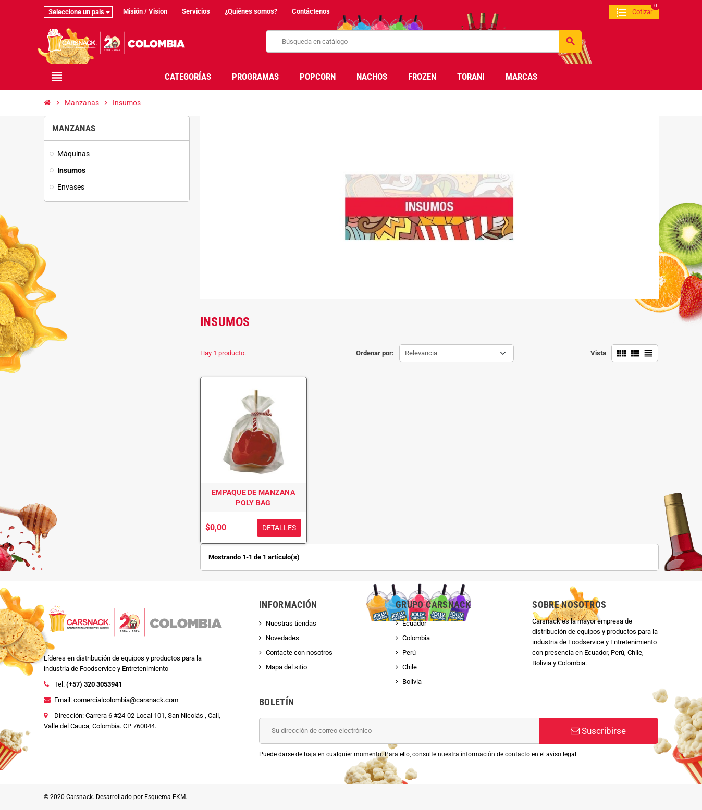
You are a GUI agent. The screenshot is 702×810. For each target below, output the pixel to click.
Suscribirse (598, 731)
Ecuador (414, 623)
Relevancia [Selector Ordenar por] (421, 353)
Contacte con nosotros (299, 652)
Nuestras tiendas (291, 623)
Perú (409, 652)
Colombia (416, 638)
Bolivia (412, 682)
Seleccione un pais (76, 12)
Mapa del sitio (286, 667)
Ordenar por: (375, 353)
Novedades (282, 638)
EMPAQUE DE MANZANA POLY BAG (253, 497)
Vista (598, 353)
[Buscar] (423, 41)
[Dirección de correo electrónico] (399, 731)
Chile (409, 667)
